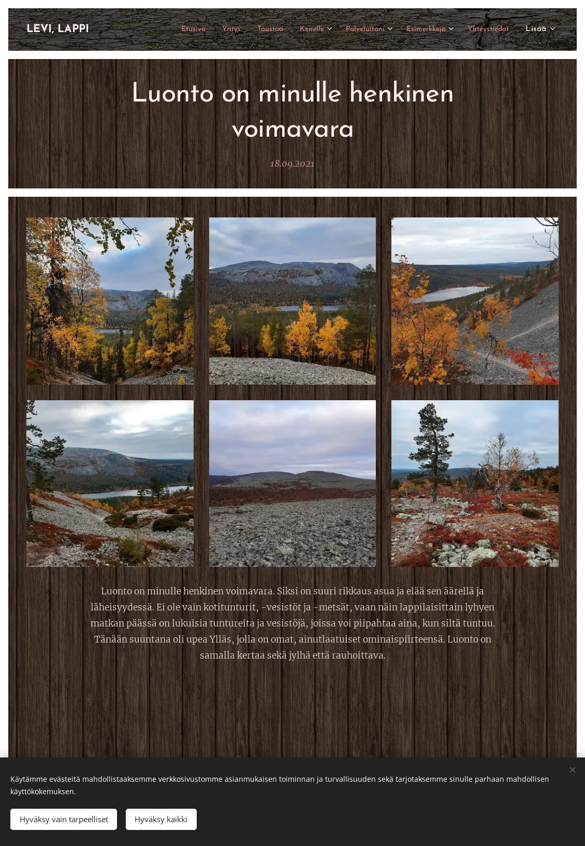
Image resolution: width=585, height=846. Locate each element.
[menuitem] (158, 29)
